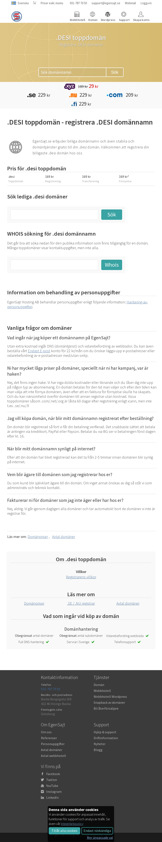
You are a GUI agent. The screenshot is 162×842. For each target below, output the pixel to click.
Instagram (54, 791)
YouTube (52, 786)
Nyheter (99, 744)
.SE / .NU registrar (81, 603)
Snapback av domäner (109, 702)
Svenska (23, 3)
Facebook (53, 774)
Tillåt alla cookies (64, 830)
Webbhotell (102, 691)
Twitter (51, 780)
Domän (99, 685)
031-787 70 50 (78, 3)
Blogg (98, 750)
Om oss (46, 732)
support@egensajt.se (106, 3)
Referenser (49, 738)
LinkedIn (52, 797)
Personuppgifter (53, 744)
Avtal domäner (63, 536)
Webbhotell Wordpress (110, 696)
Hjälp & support (105, 732)
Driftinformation (106, 738)
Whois (112, 264)
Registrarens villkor (81, 576)
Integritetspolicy (72, 824)
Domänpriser (38, 536)
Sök (114, 72)
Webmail (130, 3)
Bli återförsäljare (106, 708)
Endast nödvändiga (97, 830)
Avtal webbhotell (53, 756)
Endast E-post (39, 350)
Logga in (146, 3)
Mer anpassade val (100, 837)
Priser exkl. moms (51, 3)
